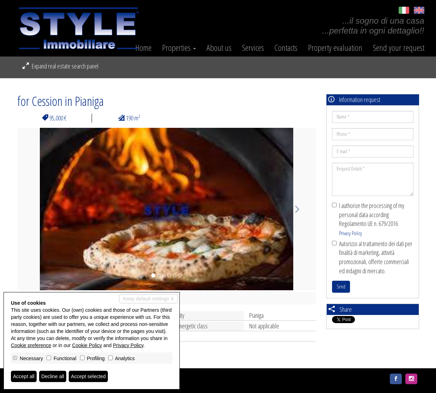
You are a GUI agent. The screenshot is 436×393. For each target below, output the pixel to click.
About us (219, 47)
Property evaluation (335, 47)
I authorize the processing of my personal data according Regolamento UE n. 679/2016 (368, 219)
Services (253, 47)
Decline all (52, 376)
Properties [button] (179, 47)
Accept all (24, 376)
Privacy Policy (350, 233)
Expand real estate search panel (60, 66)
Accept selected (88, 376)
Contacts (286, 47)
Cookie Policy (87, 345)
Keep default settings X (148, 299)
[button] (39, 209)
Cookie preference (31, 345)
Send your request (398, 47)
